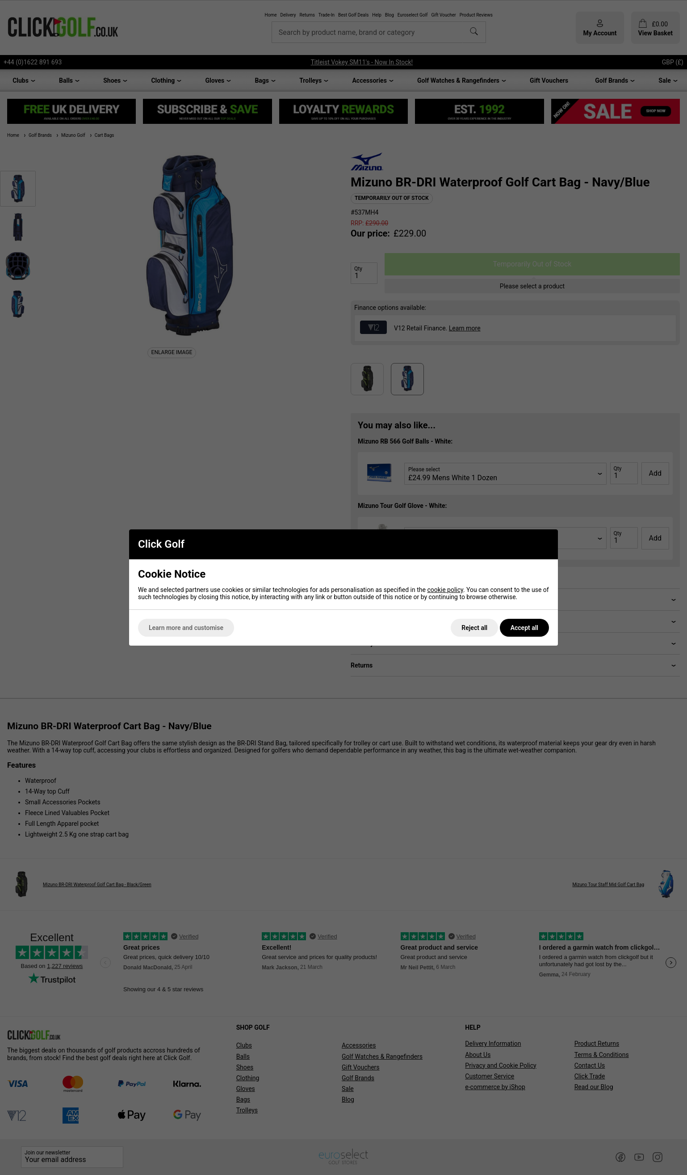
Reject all (474, 627)
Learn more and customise (186, 627)
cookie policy (445, 589)
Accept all (524, 627)
